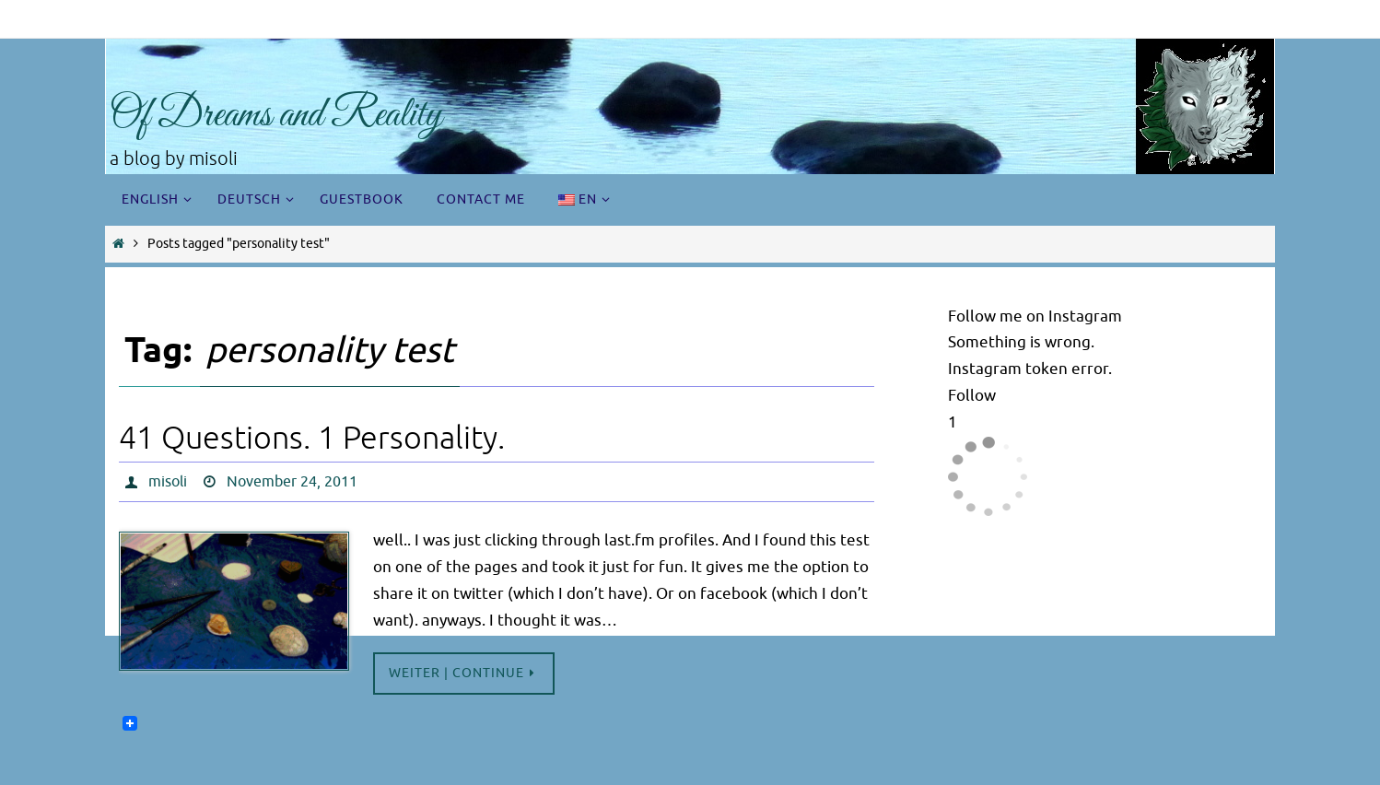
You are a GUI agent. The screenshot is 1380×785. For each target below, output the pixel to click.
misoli (167, 482)
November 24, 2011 (292, 482)
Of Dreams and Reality (276, 115)
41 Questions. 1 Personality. (312, 438)
